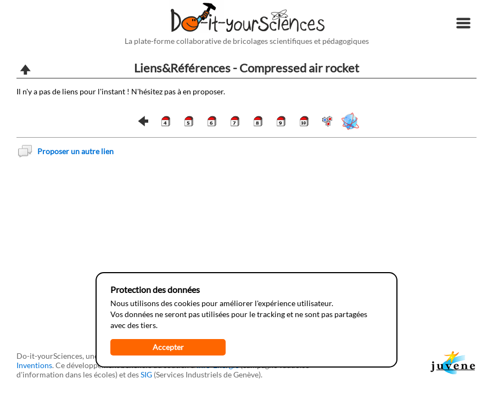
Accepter (168, 347)
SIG (146, 374)
